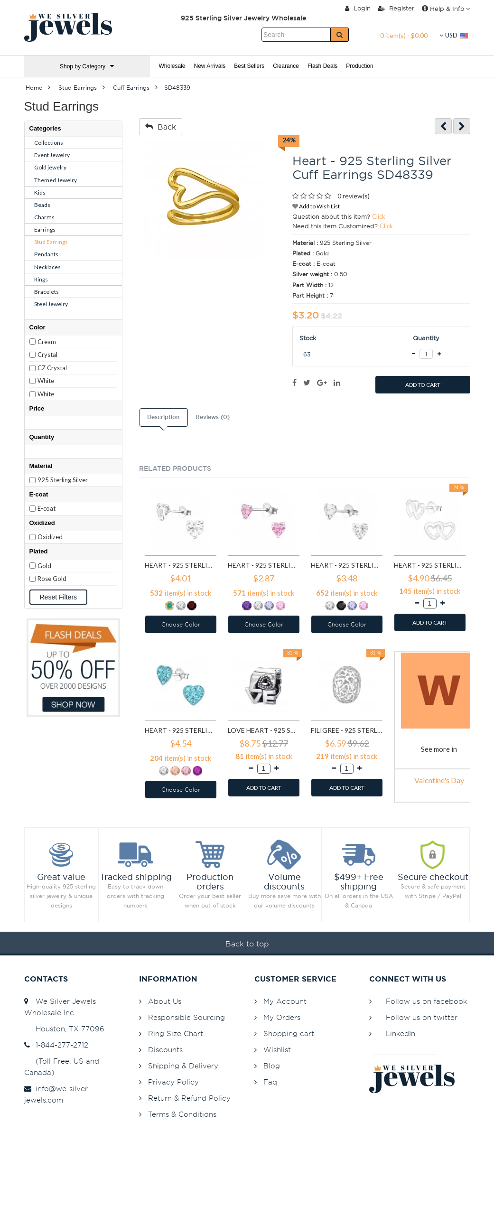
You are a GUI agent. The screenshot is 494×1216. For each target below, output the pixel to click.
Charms (44, 217)
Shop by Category (87, 66)
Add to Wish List (316, 206)
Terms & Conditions (182, 1114)
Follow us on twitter (421, 1017)
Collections (48, 142)
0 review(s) (353, 196)
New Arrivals (210, 66)
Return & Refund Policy (189, 1098)
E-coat (46, 508)
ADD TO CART (422, 384)
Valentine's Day (439, 780)
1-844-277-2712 (56, 1044)
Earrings (45, 229)
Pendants (46, 254)
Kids (40, 192)
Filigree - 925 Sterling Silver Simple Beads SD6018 (346, 730)
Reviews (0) (213, 417)
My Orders (281, 1017)
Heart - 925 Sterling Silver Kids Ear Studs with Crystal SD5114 (180, 730)
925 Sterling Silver (62, 480)
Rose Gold (51, 578)
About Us (164, 1001)
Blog (271, 1065)
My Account (285, 1001)
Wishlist (277, 1049)
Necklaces (47, 267)
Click (378, 216)
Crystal (47, 354)
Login (358, 8)
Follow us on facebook (426, 1001)
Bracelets (46, 291)
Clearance (286, 66)
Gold (44, 566)
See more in (439, 749)
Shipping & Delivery (183, 1065)
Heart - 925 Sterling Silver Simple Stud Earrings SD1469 (430, 565)
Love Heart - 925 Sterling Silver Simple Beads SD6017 (263, 730)
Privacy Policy (173, 1081)
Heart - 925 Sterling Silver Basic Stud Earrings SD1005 (346, 565)
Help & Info (446, 8)
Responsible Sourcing (186, 1017)
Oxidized (50, 537)
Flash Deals (322, 66)
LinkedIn (400, 1033)
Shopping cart (288, 1033)
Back (160, 126)
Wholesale (172, 66)
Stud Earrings (51, 241)
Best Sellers (249, 66)
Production (359, 66)
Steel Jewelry (51, 304)
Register (396, 8)
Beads (42, 204)
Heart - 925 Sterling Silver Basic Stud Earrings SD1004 (263, 565)
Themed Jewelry (55, 180)
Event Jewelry (52, 155)
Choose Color (180, 624)
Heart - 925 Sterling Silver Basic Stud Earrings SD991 (180, 565)
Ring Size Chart (175, 1033)
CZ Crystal (52, 368)
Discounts (165, 1049)
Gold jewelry (50, 167)
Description (163, 417)
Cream (46, 342)
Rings (41, 279)
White (45, 380)
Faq (270, 1081)
